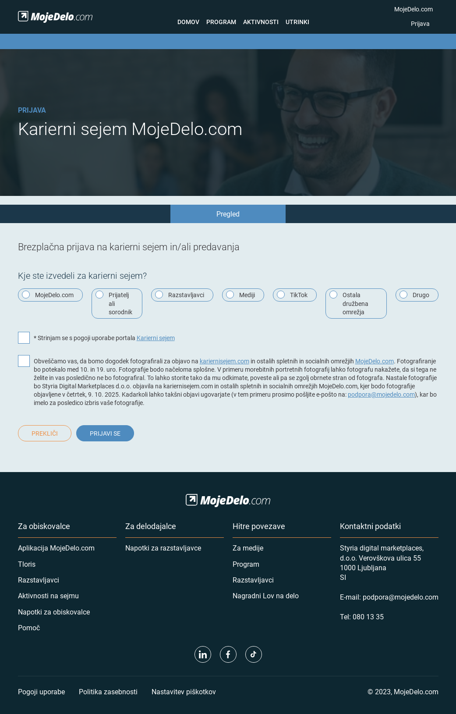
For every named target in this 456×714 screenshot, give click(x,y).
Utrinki (297, 22)
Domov (188, 22)
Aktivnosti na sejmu (48, 595)
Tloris (26, 563)
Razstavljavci (38, 579)
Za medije (248, 547)
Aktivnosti (261, 22)
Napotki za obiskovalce (54, 611)
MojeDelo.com (413, 9)
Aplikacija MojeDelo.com (56, 547)
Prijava (420, 23)
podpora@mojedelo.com (381, 394)
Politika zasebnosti (108, 691)
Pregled (228, 213)
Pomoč (29, 627)
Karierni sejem (156, 338)
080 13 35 (368, 616)
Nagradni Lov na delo (266, 595)
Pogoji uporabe (41, 691)
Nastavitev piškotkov (184, 691)
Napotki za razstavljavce (163, 547)
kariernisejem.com (224, 361)
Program (221, 22)
